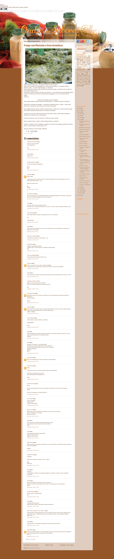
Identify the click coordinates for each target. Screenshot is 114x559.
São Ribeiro (30, 244)
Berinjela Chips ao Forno (84, 127)
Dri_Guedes (30, 398)
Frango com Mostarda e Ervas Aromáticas (43, 45)
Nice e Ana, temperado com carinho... (36, 510)
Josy (28, 203)
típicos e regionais (82, 81)
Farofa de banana (83, 153)
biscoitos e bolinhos (84, 59)
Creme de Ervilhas (83, 143)
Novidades (81, 72)
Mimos (89, 71)
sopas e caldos (85, 79)
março (80, 189)
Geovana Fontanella (31, 236)
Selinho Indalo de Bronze (84, 136)
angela (28, 154)
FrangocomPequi (31, 491)
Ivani (28, 342)
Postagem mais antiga (66, 545)
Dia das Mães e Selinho (84, 173)
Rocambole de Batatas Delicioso (84, 171)
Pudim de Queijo (83, 175)
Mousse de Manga (83, 145)
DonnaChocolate (31, 383)
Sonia (28, 480)
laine (28, 431)
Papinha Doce (30, 454)
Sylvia (28, 272)
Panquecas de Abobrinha (84, 184)
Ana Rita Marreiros (31, 162)
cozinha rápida (84, 64)
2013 (79, 108)
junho (80, 117)
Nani (28, 420)
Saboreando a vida (80, 78)
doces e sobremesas (83, 68)
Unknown (29, 174)
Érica (28, 501)
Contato (39, 38)
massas (83, 71)
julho (80, 115)
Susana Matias (30, 318)
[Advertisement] (84, 96)
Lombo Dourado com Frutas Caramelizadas (84, 160)
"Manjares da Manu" (32, 141)
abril (80, 187)
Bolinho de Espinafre (83, 182)
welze (28, 521)
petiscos (88, 75)
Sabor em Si (30, 409)
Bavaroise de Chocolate (84, 129)
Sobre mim (31, 38)
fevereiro (81, 191)
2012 (79, 110)
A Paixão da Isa (30, 193)
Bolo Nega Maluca (83, 141)
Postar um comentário (30, 539)
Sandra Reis (30, 365)
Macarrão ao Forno (83, 165)
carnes (88, 62)
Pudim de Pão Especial (84, 180)
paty (28, 331)
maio (80, 119)
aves (31, 133)
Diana (28, 226)
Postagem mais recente (31, 545)
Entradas (78, 71)
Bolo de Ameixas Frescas (83, 151)
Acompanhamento (81, 56)
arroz (78, 57)
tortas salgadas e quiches (82, 82)
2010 (79, 195)
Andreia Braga (30, 212)
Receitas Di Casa (83, 76)
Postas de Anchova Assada (83, 178)
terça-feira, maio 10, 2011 (32, 149)
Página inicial (49, 545)
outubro (81, 113)
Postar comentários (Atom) (33, 548)
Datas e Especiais (82, 65)
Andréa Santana (31, 293)
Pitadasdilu (29, 529)
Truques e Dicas (80, 84)
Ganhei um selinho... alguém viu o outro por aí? (84, 156)
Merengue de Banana (84, 134)
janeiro (81, 192)
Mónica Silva (30, 442)
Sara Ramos (30, 357)
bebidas (88, 57)
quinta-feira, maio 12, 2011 (33, 536)
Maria (28, 469)
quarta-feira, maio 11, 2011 (33, 450)
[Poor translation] (5, 9)
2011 (79, 112)
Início (25, 38)
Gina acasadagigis (31, 255)
